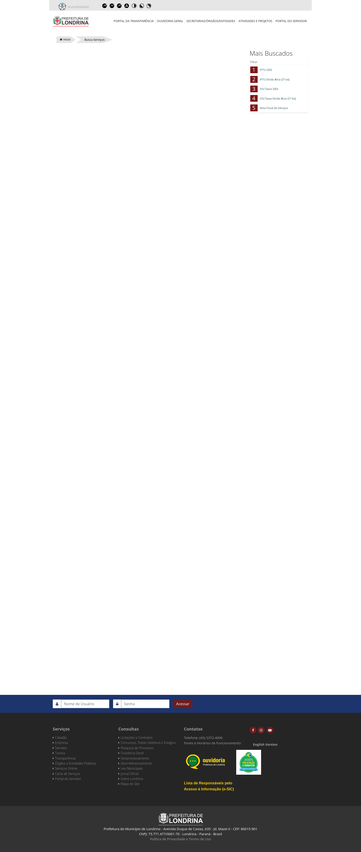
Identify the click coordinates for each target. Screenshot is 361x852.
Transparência (65, 758)
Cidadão (61, 737)
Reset (119, 5)
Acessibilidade (77, 7)
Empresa (61, 742)
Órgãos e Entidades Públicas (75, 763)
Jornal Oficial (130, 773)
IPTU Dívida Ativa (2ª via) (275, 79)
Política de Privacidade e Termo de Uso (180, 839)
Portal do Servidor (291, 21)
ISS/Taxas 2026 (269, 89)
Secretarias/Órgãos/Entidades (210, 21)
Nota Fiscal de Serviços (274, 108)
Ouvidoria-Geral (170, 21)
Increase (104, 5)
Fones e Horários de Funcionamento (212, 743)
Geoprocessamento (135, 758)
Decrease (112, 5)
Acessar (182, 703)
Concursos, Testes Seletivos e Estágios (148, 742)
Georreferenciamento (136, 763)
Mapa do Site (130, 784)
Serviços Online (66, 768)
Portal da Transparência (134, 21)
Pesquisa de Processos (137, 748)
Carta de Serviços (67, 773)
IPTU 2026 (266, 70)
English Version (265, 744)
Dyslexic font (127, 5)
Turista (60, 753)
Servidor (61, 748)
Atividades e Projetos (255, 21)
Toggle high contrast (134, 5)
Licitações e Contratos (136, 737)
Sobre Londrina (132, 779)
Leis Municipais (132, 768)
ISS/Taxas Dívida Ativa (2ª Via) (278, 98)
